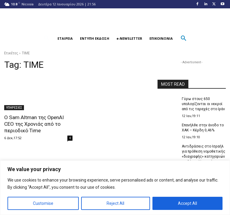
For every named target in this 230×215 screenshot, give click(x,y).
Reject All (115, 203)
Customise (43, 203)
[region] (115, 187)
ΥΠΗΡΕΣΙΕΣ (14, 107)
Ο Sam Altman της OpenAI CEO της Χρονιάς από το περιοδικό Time (33, 123)
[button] (47, 38)
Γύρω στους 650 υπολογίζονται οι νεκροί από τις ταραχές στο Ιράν (203, 104)
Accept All (187, 203)
